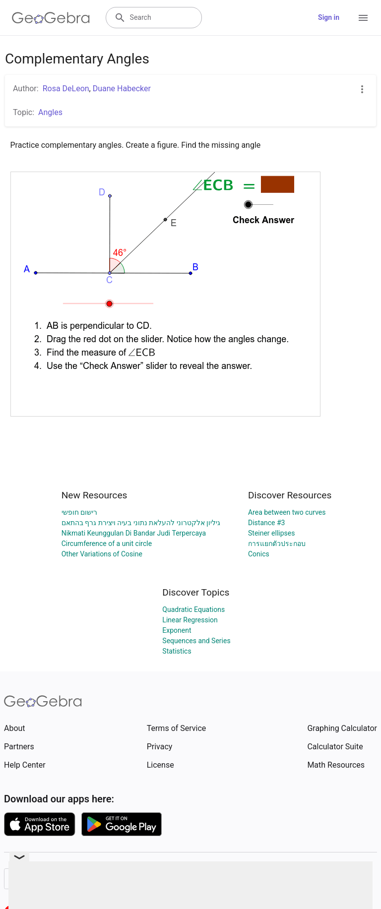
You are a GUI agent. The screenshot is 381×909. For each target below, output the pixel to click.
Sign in (328, 17)
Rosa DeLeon (66, 88)
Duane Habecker (122, 88)
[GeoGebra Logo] (51, 18)
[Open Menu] (363, 18)
